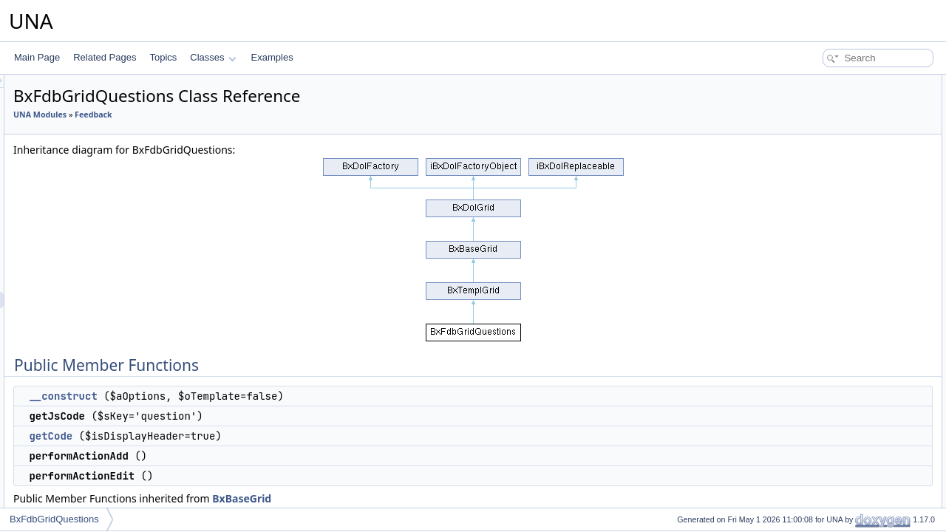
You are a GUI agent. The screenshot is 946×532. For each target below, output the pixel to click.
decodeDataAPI (824, 261)
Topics (163, 57)
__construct (248, 396)
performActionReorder (836, 196)
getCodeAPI (817, 245)
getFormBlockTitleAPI (836, 294)
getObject (812, 343)
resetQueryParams (830, 326)
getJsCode (814, 115)
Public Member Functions (831, 83)
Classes (213, 57)
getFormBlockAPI (827, 278)
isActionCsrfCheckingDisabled (852, 408)
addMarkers (816, 359)
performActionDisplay (835, 180)
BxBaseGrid (426, 498)
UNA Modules (224, 114)
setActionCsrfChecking (837, 391)
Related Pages (104, 57)
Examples (272, 57)
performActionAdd (828, 148)
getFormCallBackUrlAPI (840, 310)
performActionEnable (834, 229)
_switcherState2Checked (842, 473)
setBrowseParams (829, 375)
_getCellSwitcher (826, 489)
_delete (807, 440)
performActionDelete (833, 213)
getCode (235, 436)
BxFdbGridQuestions (54, 519)
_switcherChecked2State (842, 456)
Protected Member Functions (838, 424)
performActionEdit (828, 164)
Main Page (37, 57)
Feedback (278, 114)
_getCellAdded (822, 505)
